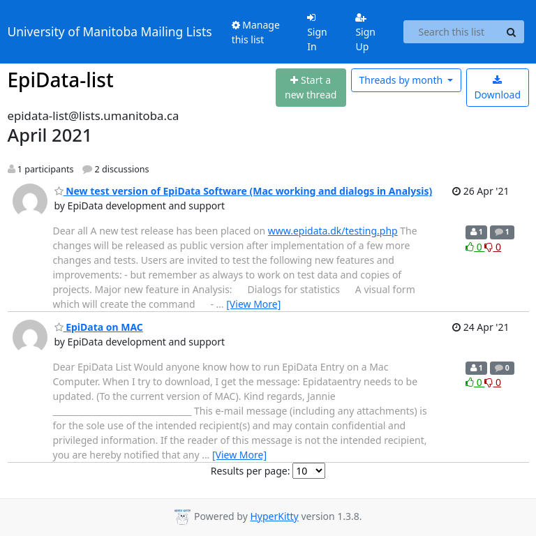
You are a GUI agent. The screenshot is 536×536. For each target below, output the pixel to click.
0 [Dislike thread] (492, 246)
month (402, 80)
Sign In (317, 33)
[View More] (253, 304)
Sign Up (365, 33)
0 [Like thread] (475, 246)
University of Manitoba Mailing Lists (110, 31)
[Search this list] (451, 32)
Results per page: (250, 470)
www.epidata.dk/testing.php (333, 230)
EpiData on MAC (98, 327)
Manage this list (256, 32)
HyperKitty (274, 516)
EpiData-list (61, 79)
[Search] (511, 32)
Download (497, 88)
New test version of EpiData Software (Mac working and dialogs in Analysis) (243, 191)
